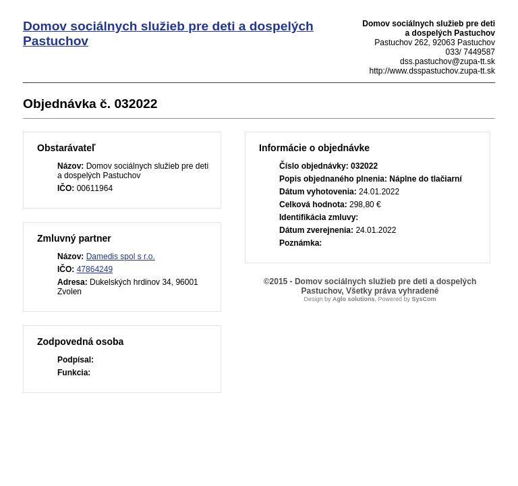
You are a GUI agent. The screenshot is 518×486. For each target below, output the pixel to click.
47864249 (95, 269)
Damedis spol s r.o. (120, 256)
